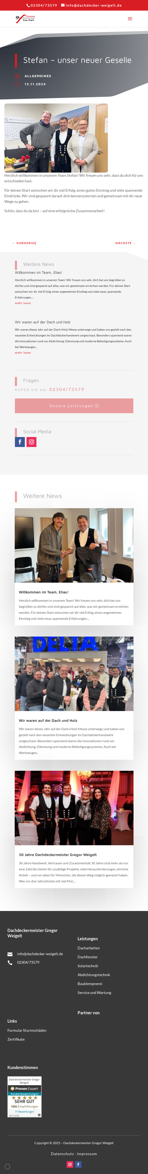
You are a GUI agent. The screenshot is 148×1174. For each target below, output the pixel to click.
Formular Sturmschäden (26, 1030)
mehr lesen (23, 303)
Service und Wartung (94, 992)
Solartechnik (88, 965)
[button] (7, 1166)
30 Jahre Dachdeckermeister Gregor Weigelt (58, 854)
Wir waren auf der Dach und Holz (42, 322)
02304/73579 (66, 389)
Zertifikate (16, 1039)
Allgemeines (38, 75)
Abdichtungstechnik (94, 974)
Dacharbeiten (89, 948)
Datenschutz (63, 1153)
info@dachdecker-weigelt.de (40, 953)
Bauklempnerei (90, 983)
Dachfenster (88, 957)
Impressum (87, 1153)
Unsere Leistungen (71, 405)
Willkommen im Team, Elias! (38, 272)
